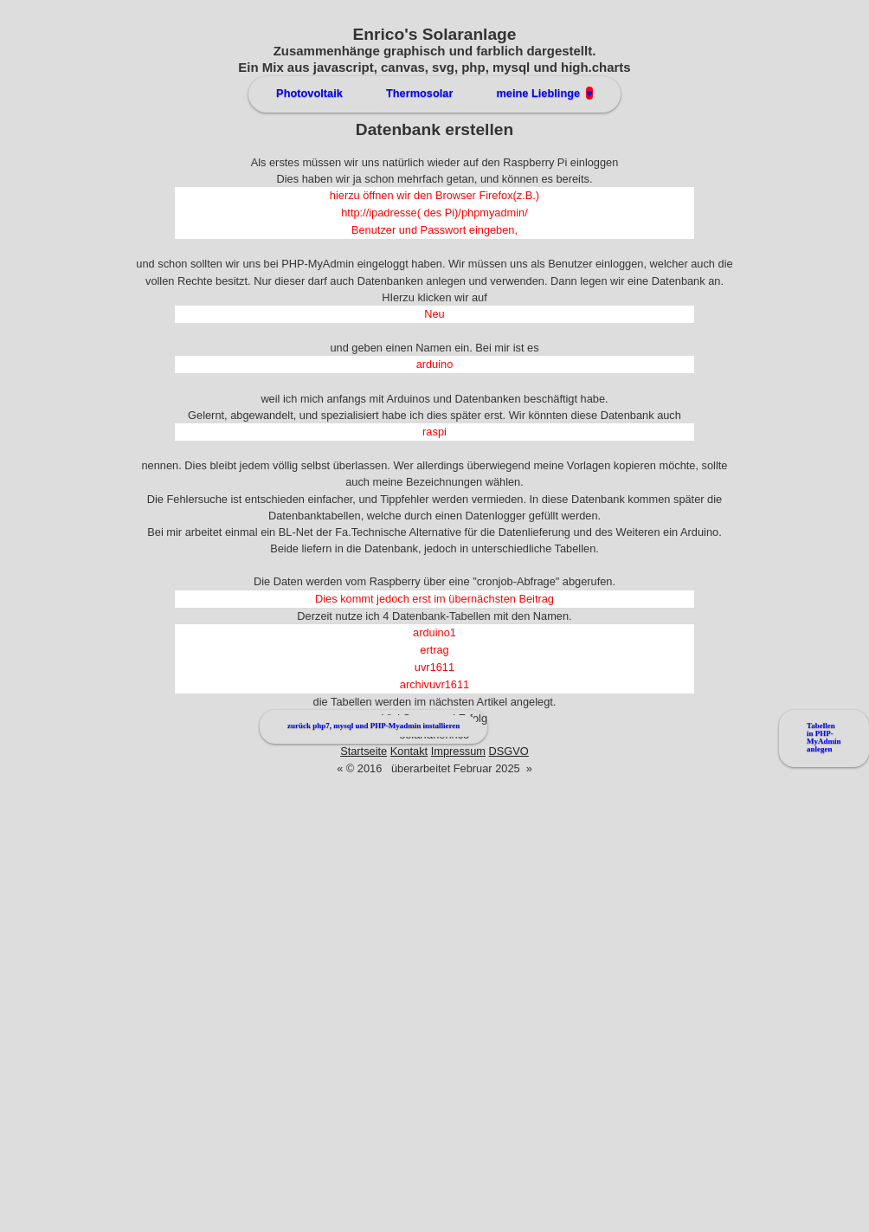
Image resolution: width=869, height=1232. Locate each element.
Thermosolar (420, 93)
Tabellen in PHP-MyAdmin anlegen (824, 737)
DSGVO (509, 751)
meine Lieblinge (544, 93)
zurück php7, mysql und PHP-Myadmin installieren (373, 725)
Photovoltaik (309, 93)
